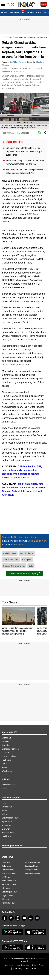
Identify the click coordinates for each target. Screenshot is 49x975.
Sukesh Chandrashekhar (14, 566)
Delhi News (6, 866)
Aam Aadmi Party (10, 559)
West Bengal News (32, 873)
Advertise (6, 745)
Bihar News (6, 862)
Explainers (6, 829)
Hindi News (6, 760)
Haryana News (8, 870)
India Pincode (7, 788)
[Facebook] (4, 918)
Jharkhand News (9, 873)
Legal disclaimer (22, 965)
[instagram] (17, 918)
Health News (7, 836)
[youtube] (24, 918)
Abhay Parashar (20, 62)
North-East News (9, 881)
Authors (5, 767)
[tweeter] (11, 918)
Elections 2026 (17, 12)
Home (4, 12)
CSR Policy (17, 968)
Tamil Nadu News (9, 884)
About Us (6, 741)
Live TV (5, 764)
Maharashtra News (32, 862)
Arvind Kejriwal (9, 553)
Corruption (26, 559)
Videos (30, 12)
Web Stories (7, 771)
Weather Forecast (9, 785)
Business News (8, 833)
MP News (6, 877)
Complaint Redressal (10, 749)
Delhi (31, 566)
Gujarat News (7, 895)
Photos (5, 810)
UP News (6, 888)
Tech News (6, 825)
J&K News (6, 899)
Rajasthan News (31, 866)
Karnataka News (8, 903)
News (4, 37)
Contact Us (6, 738)
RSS (34, 968)
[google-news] (37, 918)
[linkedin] (30, 918)
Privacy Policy (38, 965)
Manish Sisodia (26, 553)
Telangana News (31, 870)
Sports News (7, 821)
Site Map (9, 965)
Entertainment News (10, 818)
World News (7, 807)
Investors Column (9, 756)
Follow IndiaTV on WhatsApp (24, 573)
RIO (27, 968)
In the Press (7, 753)
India (38, 12)
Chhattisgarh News (9, 892)
